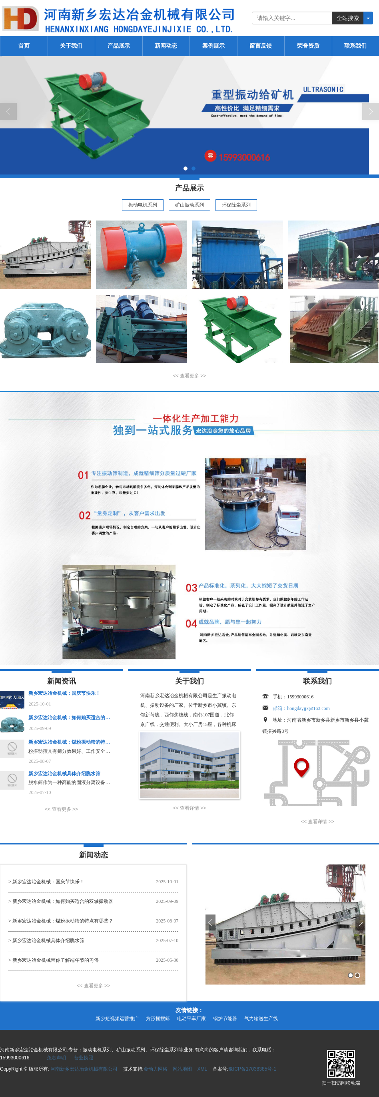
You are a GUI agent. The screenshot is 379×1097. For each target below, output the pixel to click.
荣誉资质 (308, 46)
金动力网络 (156, 1069)
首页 (24, 46)
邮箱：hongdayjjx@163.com (301, 708)
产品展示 (119, 46)
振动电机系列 (142, 205)
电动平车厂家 (191, 1018)
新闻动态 (166, 46)
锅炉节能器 (225, 1018)
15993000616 (300, 697)
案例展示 (213, 46)
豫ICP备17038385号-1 (252, 1069)
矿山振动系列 (189, 205)
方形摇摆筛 (158, 1018)
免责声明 (56, 1058)
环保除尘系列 (236, 205)
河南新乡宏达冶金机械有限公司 (84, 1069)
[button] (189, 376)
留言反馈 (260, 46)
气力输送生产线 (261, 1018)
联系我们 (355, 46)
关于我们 (71, 46)
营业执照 (83, 1058)
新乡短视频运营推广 (117, 1018)
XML (202, 1069)
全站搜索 (348, 18)
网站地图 (182, 1069)
